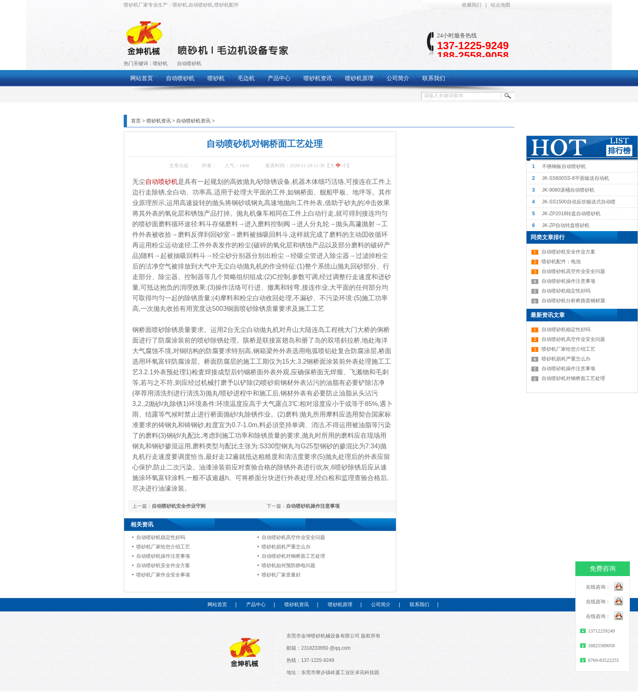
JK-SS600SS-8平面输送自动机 (575, 178)
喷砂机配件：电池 (561, 261)
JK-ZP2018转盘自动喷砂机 (571, 213)
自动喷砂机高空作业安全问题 (293, 537)
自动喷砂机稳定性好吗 (160, 537)
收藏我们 (471, 5)
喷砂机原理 (340, 604)
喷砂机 (160, 63)
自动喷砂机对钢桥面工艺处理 (293, 556)
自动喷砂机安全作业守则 (178, 506)
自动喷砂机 (189, 63)
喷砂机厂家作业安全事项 (163, 575)
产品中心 (256, 604)
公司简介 (381, 604)
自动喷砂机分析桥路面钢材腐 (573, 300)
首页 (136, 121)
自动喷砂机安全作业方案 (163, 565)
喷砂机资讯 (158, 121)
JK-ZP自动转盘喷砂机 (566, 225)
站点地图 (500, 5)
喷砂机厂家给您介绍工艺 (163, 547)
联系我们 (419, 604)
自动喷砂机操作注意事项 (313, 506)
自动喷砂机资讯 (193, 121)
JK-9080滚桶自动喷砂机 (568, 190)
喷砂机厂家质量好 (281, 575)
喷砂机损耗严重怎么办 (286, 547)
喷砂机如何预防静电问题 (288, 565)
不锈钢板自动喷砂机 (564, 166)
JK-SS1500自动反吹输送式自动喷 (579, 202)
